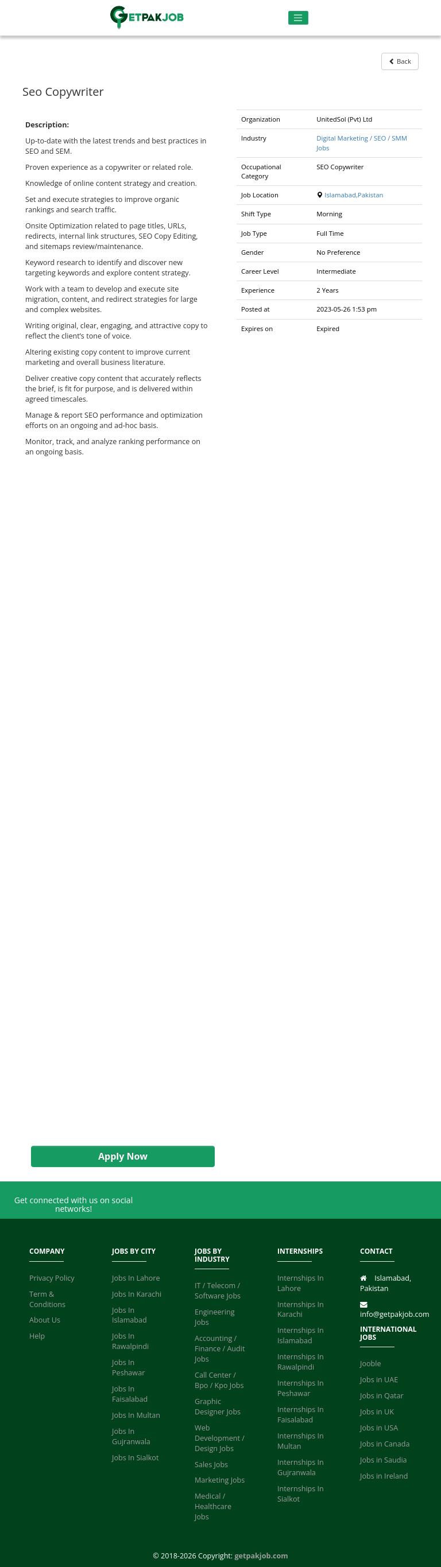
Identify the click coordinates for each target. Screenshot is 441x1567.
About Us (44, 1320)
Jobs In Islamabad (129, 1315)
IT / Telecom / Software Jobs (218, 1291)
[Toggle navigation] (298, 18)
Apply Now (123, 1156)
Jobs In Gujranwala (131, 1436)
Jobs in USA (379, 1428)
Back (400, 61)
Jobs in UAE (379, 1380)
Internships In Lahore (300, 1283)
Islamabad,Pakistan (353, 194)
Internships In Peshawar (300, 1388)
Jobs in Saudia (383, 1460)
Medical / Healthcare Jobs (213, 1506)
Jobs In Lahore (136, 1278)
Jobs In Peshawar (128, 1368)
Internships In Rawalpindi (300, 1362)
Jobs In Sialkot (135, 1458)
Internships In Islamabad (300, 1335)
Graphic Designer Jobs (218, 1407)
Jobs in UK (377, 1412)
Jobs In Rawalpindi (130, 1341)
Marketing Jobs (220, 1480)
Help (37, 1336)
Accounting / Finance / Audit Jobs (220, 1348)
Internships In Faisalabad (300, 1415)
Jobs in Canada (384, 1444)
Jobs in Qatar (382, 1396)
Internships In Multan (300, 1441)
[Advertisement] (117, 801)
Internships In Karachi (300, 1310)
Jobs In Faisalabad (130, 1394)
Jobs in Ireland (384, 1476)
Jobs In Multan (136, 1415)
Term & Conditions (47, 1299)
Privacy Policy (52, 1278)
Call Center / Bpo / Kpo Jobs (219, 1380)
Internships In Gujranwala (300, 1467)
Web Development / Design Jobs (220, 1438)
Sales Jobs (211, 1464)
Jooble (370, 1363)
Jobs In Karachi (136, 1294)
